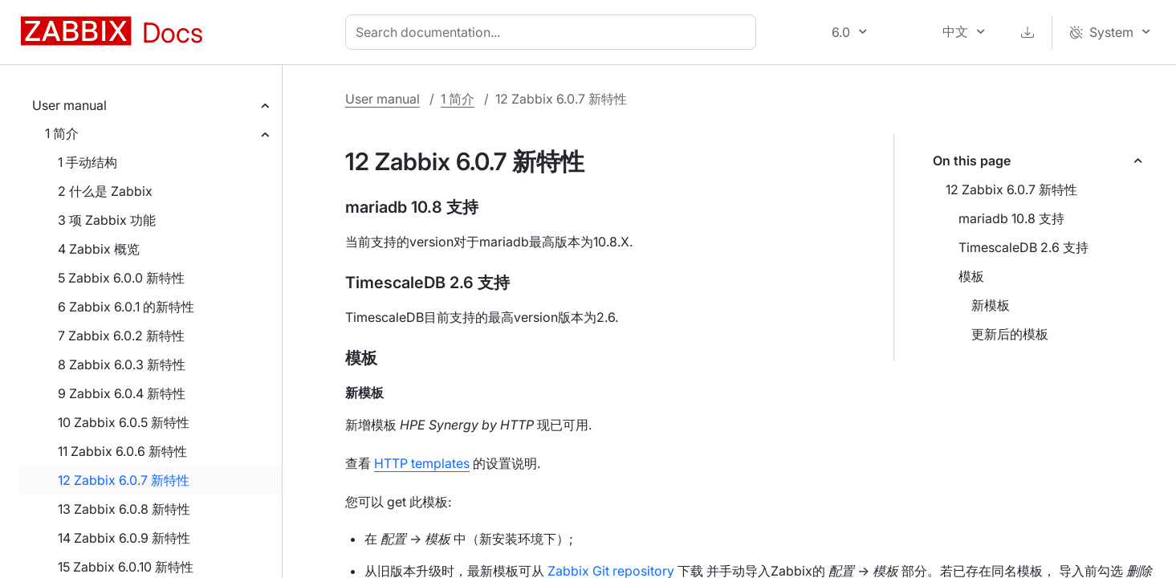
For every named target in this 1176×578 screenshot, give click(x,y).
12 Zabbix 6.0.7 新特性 (123, 480)
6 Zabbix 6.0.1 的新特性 (126, 307)
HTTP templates (422, 463)
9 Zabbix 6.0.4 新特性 (121, 393)
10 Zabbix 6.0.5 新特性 (123, 422)
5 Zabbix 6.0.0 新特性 (121, 278)
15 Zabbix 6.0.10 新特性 (125, 567)
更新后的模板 (1009, 334)
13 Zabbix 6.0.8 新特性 (124, 509)
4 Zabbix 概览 (99, 249)
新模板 (990, 305)
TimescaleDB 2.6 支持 (1023, 247)
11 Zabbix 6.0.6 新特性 (122, 451)
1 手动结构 (87, 162)
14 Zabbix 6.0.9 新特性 (124, 538)
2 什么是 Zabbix (105, 191)
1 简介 (62, 133)
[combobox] (554, 32)
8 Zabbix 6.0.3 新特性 (121, 364)
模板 (971, 276)
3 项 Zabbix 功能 (107, 220)
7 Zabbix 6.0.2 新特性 (121, 336)
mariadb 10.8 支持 (1011, 218)
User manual (69, 105)
